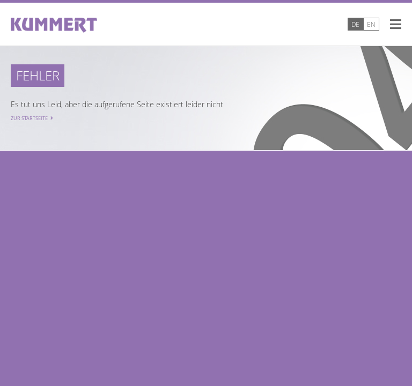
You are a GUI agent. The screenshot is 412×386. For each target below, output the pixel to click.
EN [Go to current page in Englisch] (371, 24)
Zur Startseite (29, 118)
